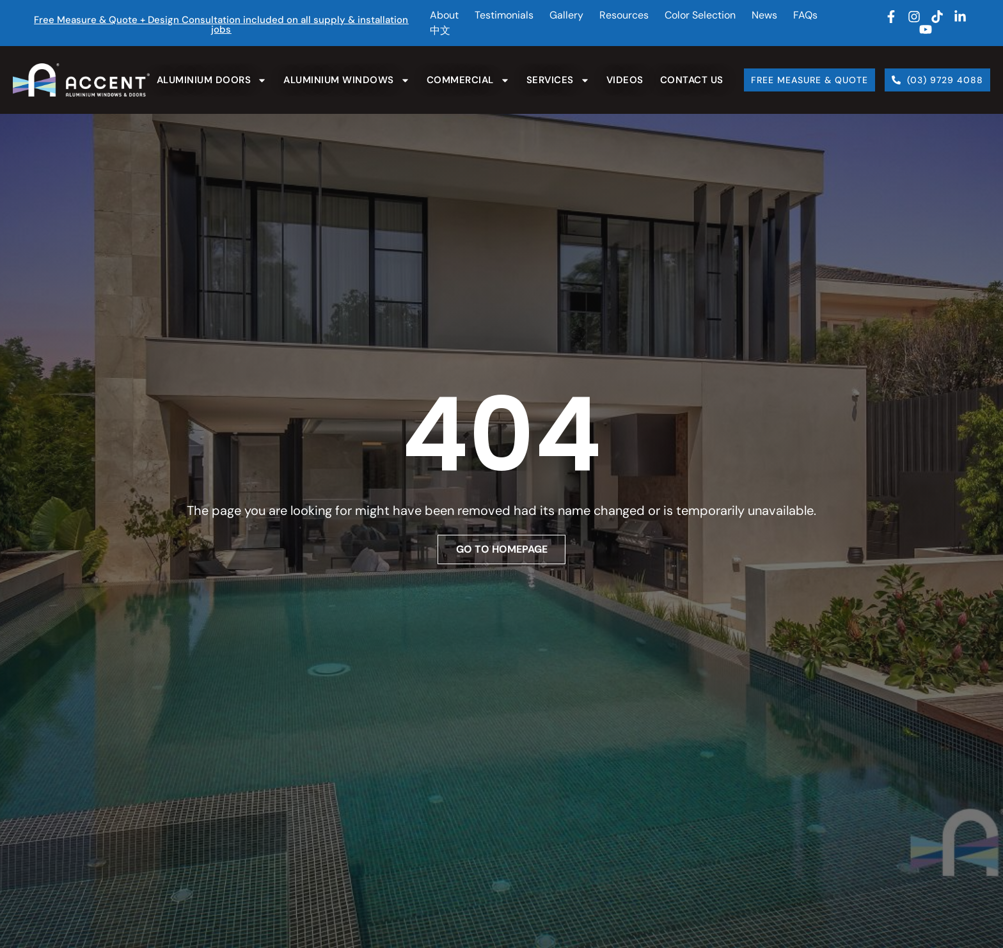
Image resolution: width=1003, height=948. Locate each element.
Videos (625, 80)
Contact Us (691, 80)
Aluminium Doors (212, 80)
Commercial (468, 80)
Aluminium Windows (346, 80)
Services (558, 80)
